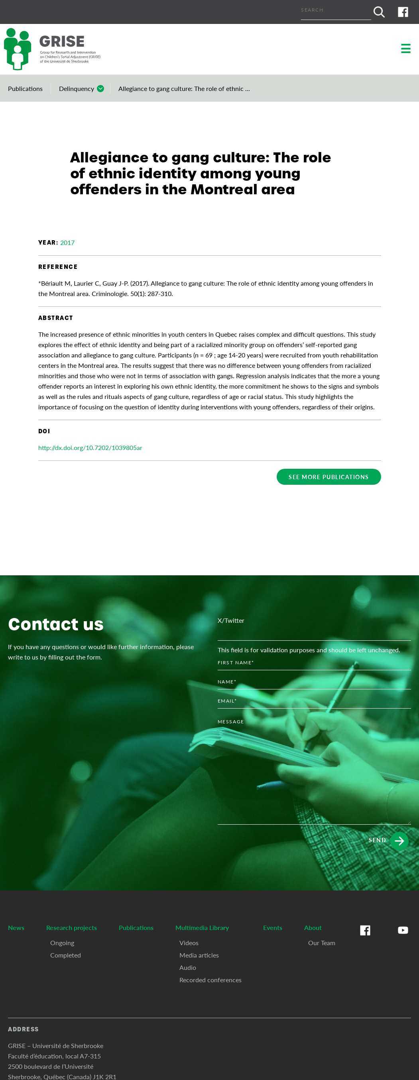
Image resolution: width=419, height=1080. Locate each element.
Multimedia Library (202, 927)
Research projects (71, 927)
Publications (25, 88)
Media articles (199, 955)
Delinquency (76, 88)
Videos (189, 942)
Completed (65, 955)
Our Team (321, 942)
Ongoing (62, 942)
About (313, 927)
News (16, 927)
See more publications (329, 477)
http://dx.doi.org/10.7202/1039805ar (90, 447)
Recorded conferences (210, 979)
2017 (67, 242)
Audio (187, 967)
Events (272, 927)
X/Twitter (231, 620)
